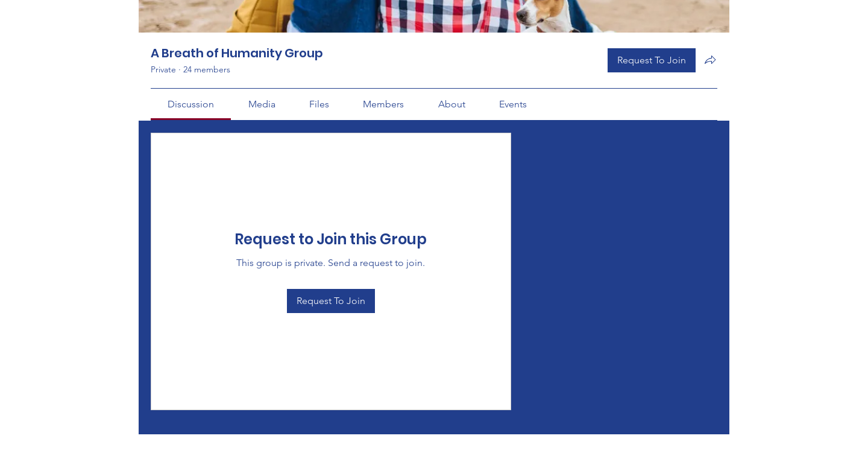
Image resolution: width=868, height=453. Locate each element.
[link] (191, 104)
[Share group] (710, 59)
